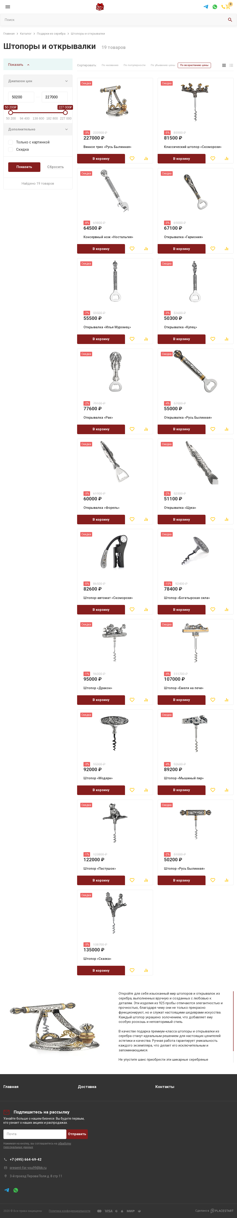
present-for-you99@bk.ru (28, 1168)
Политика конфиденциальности (69, 1211)
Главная (10, 1086)
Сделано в (214, 1211)
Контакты (164, 1086)
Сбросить (55, 167)
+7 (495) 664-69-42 (26, 1159)
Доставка (87, 1086)
